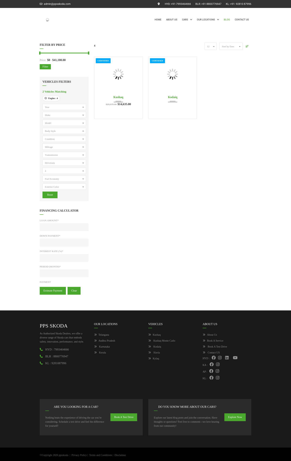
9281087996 (58, 363)
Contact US (211, 352)
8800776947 (60, 356)
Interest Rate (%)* (51, 251)
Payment (45, 282)
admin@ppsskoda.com (57, 3)
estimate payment (52, 290)
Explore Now (235, 417)
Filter (45, 66)
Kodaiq (172, 97)
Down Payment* (50, 235)
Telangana (101, 334)
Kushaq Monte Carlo (161, 340)
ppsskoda (63, 455)
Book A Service (213, 340)
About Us (210, 334)
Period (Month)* (50, 266)
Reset (50, 194)
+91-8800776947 (211, 3)
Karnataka (102, 346)
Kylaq (153, 358)
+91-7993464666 (181, 3)
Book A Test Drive (215, 346)
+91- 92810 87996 (240, 3)
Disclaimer (120, 455)
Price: (43, 60)
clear (74, 290)
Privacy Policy (79, 455)
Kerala (100, 352)
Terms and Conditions (100, 455)
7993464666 (61, 349)
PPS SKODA (54, 326)
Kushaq (118, 97)
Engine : (51, 98)
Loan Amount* (49, 220)
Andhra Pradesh (104, 340)
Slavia (154, 352)
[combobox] (64, 107)
